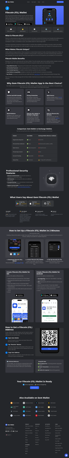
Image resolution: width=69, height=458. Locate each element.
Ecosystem (37, 439)
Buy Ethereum (48, 433)
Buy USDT (47, 439)
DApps (26, 439)
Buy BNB (47, 430)
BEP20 (26, 451)
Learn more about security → (24, 186)
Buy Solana (47, 435)
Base (26, 453)
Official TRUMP (58, 445)
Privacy (36, 435)
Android (19, 262)
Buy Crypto (34, 1)
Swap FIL (58, 118)
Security (36, 437)
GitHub (60, 97)
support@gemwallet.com (10, 428)
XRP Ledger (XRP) (58, 443)
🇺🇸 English (8, 434)
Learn (43, 1)
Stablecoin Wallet (28, 430)
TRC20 (26, 448)
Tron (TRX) (57, 441)
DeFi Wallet (27, 428)
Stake (26, 435)
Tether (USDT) (58, 438)
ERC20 (26, 446)
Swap (39, 1)
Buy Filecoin (37, 74)
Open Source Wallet (29, 426)
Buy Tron (47, 437)
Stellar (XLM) (57, 450)
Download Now (60, 1)
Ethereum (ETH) (58, 430)
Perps (26, 442)
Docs (36, 428)
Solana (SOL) (57, 433)
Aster (56, 452)
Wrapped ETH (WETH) (58, 436)
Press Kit (37, 430)
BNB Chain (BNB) (58, 428)
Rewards (37, 444)
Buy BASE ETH (48, 428)
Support (36, 442)
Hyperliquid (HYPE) (59, 448)
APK (22, 262)
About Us (37, 426)
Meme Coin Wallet (28, 433)
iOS (15, 262)
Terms (36, 433)
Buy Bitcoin (47, 426)
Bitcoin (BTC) (57, 426)
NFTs (26, 437)
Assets (28, 1)
